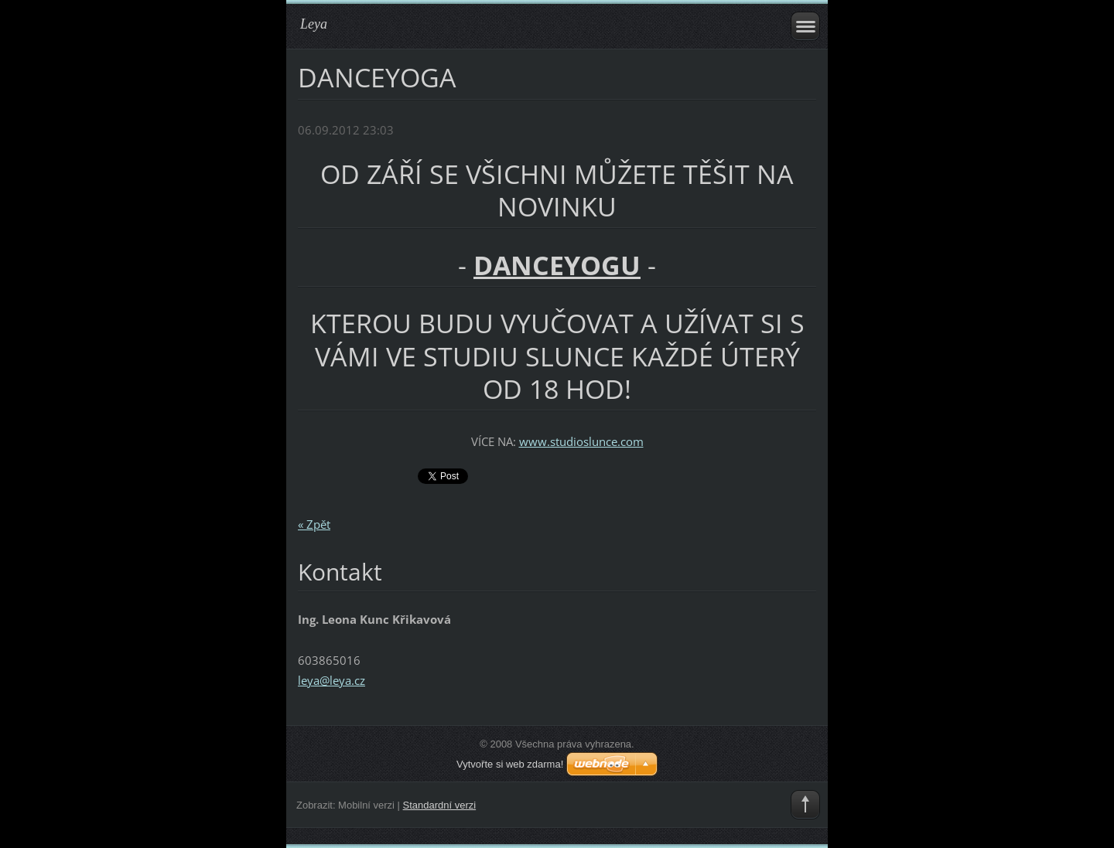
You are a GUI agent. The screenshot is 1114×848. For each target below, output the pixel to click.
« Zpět (314, 524)
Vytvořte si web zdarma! (509, 764)
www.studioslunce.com (581, 441)
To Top (805, 804)
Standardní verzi (440, 805)
